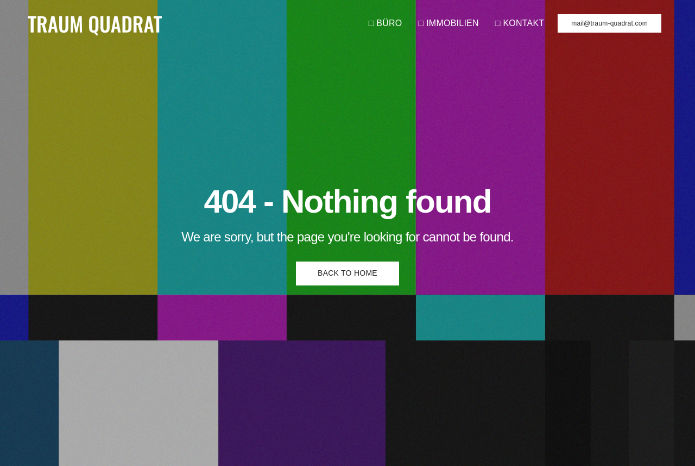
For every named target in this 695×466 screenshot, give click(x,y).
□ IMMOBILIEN (449, 23)
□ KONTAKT (520, 23)
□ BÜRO (385, 23)
